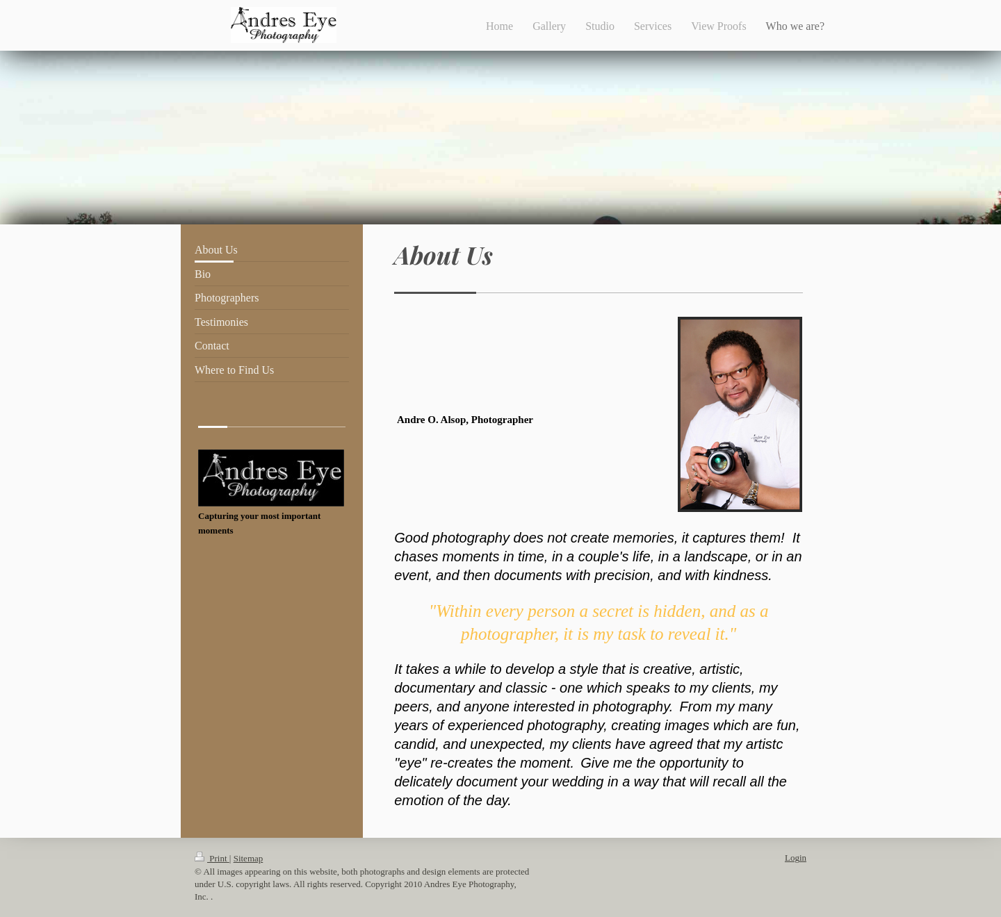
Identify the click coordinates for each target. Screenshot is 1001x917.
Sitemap (248, 858)
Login (795, 857)
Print (212, 858)
